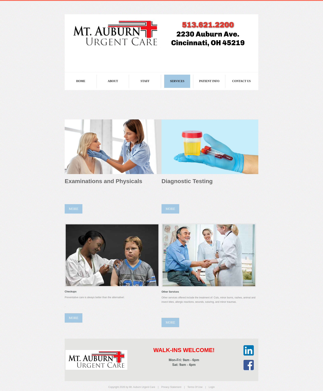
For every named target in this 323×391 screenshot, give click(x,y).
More (73, 209)
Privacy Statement (171, 387)
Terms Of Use (194, 387)
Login (212, 387)
